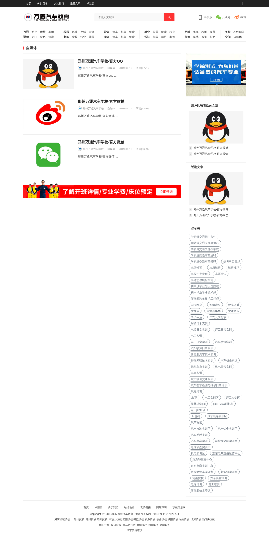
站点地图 (129, 507)
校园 (66, 32)
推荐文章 (75, 3)
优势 (43, 32)
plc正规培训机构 (223, 403)
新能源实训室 (229, 472)
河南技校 (198, 478)
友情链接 (145, 507)
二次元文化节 (217, 317)
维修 (196, 32)
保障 (164, 32)
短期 (51, 37)
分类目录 (42, 3)
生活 (83, 32)
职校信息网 (178, 507)
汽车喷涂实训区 (217, 416)
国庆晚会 (196, 304)
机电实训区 (198, 453)
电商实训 (196, 373)
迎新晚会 (215, 304)
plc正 (194, 397)
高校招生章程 (199, 273)
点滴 (91, 32)
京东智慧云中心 (202, 459)
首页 (28, 3)
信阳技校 (153, 524)
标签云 (90, 3)
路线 (196, 37)
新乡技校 (150, 519)
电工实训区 (212, 397)
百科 (187, 32)
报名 (212, 37)
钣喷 (132, 32)
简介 (34, 32)
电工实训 (196, 335)
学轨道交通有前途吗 (203, 255)
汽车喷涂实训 (223, 342)
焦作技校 (161, 519)
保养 (212, 32)
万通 (26, 32)
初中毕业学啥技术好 (203, 292)
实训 (107, 37)
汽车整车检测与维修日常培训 (209, 385)
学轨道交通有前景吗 (203, 261)
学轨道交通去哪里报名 (205, 243)
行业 (83, 37)
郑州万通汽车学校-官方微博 (101, 101)
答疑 (228, 32)
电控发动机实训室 (226, 441)
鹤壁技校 (139, 519)
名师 (51, 32)
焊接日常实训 (199, 323)
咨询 (204, 37)
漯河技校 (196, 519)
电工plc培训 (198, 410)
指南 (187, 37)
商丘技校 (104, 524)
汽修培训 (196, 391)
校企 (172, 32)
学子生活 (196, 317)
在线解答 (239, 32)
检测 (204, 32)
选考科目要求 (231, 261)
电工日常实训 (199, 342)
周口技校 (116, 524)
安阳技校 (128, 519)
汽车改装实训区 (200, 428)
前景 (155, 32)
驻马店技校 (129, 524)
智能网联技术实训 (202, 360)
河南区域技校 (62, 519)
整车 (115, 32)
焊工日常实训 (223, 329)
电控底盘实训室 (200, 447)
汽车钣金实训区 (227, 428)
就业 (91, 37)
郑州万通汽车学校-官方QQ (100, 61)
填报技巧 (233, 267)
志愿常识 (220, 273)
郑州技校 (79, 519)
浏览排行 (59, 3)
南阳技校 (141, 524)
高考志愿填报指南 (202, 280)
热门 (34, 37)
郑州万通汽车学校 (93, 67)
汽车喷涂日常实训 (202, 348)
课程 (26, 37)
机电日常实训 (223, 366)
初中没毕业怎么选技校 (205, 286)
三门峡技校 (208, 519)
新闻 (66, 37)
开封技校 (91, 519)
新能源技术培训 (200, 490)
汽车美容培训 (218, 478)
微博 (243, 17)
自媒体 (237, 37)
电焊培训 (196, 484)
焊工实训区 (233, 397)
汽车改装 (196, 422)
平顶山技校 (115, 519)
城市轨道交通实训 (202, 379)
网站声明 (161, 507)
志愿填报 (215, 267)
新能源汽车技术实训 (203, 354)
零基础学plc (198, 403)
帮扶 (147, 37)
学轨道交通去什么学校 (205, 249)
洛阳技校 (102, 519)
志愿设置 (196, 267)
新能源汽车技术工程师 (205, 298)
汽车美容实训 (199, 441)
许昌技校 (184, 519)
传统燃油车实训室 (202, 472)
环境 (75, 32)
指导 (155, 37)
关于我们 (113, 507)
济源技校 (164, 524)
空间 (228, 37)
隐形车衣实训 (199, 366)
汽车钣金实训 (229, 360)
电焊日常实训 (199, 329)
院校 (75, 37)
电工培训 (214, 484)
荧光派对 (233, 304)
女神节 (195, 311)
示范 (164, 37)
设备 (107, 32)
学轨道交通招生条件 (203, 236)
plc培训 (195, 416)
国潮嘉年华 (214, 311)
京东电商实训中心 (202, 465)
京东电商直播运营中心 (226, 453)
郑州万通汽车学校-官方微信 (101, 142)
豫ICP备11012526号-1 (166, 513)
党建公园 (233, 311)
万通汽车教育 (125, 513)
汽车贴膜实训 (199, 434)
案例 (172, 37)
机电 (123, 32)
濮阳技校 (173, 519)
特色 (43, 37)
